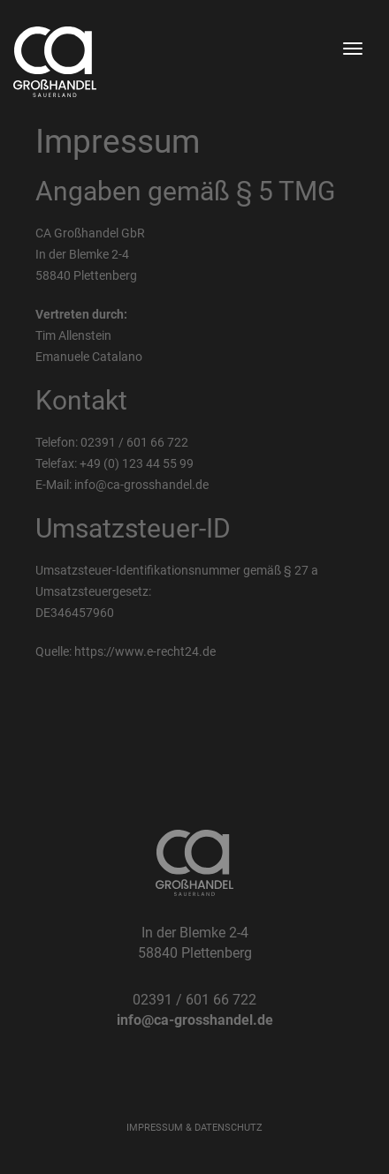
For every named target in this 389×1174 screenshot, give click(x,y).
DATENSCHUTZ (228, 1127)
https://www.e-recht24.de (145, 651)
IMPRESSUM (154, 1127)
